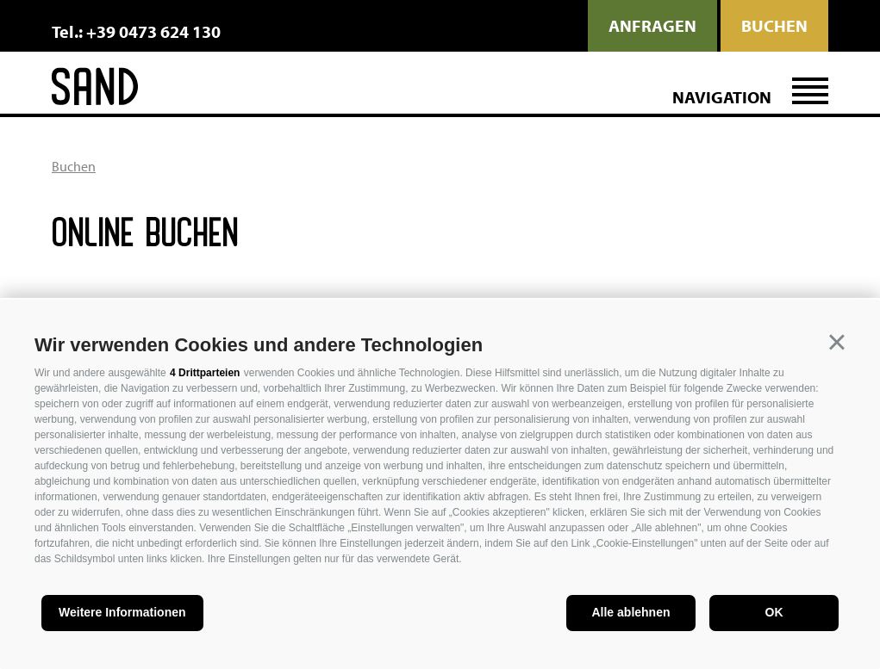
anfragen (652, 25)
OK (774, 612)
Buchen (774, 25)
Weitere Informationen (122, 612)
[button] (837, 342)
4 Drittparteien (205, 373)
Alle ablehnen (630, 612)
